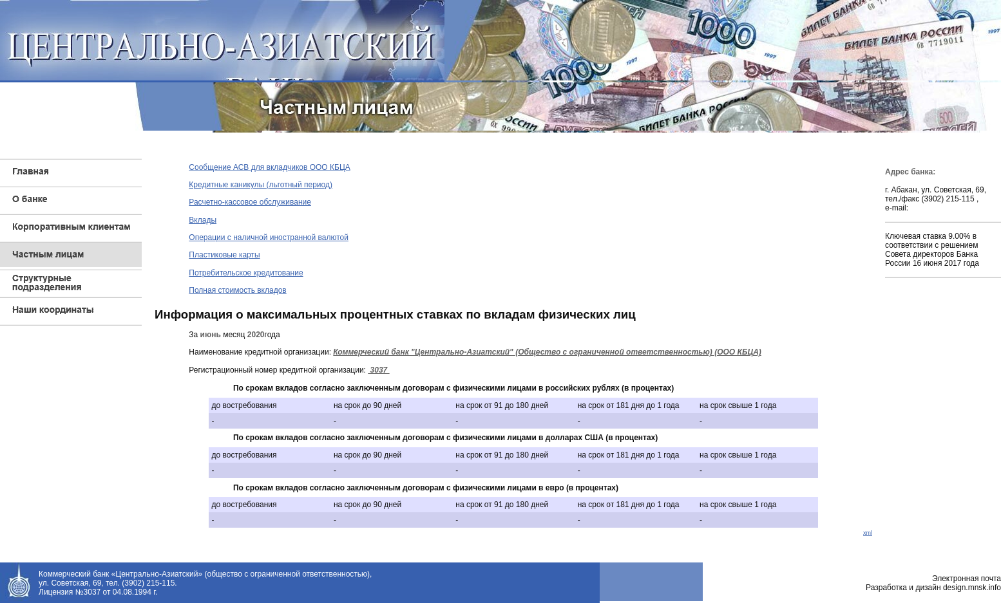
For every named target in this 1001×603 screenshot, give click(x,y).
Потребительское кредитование (246, 272)
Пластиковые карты (224, 254)
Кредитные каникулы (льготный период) (260, 184)
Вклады (202, 220)
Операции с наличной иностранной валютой (268, 237)
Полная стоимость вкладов (237, 290)
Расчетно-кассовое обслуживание (250, 202)
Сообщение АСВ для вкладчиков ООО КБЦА (269, 167)
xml (867, 533)
